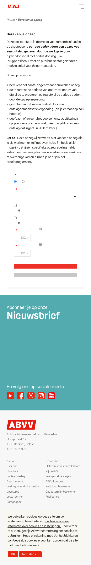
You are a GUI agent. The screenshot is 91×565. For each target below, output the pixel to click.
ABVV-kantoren (55, 481)
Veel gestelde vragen (58, 476)
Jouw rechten (15, 496)
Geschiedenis (15, 481)
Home (11, 19)
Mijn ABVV (52, 471)
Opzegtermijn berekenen (61, 491)
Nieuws (11, 461)
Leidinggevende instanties (23, 486)
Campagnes (14, 502)
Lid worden (52, 461)
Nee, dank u (30, 554)
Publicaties (52, 496)
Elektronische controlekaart (63, 466)
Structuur (12, 471)
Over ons (12, 466)
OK (13, 554)
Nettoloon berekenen (58, 486)
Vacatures (13, 491)
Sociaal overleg (16, 476)
